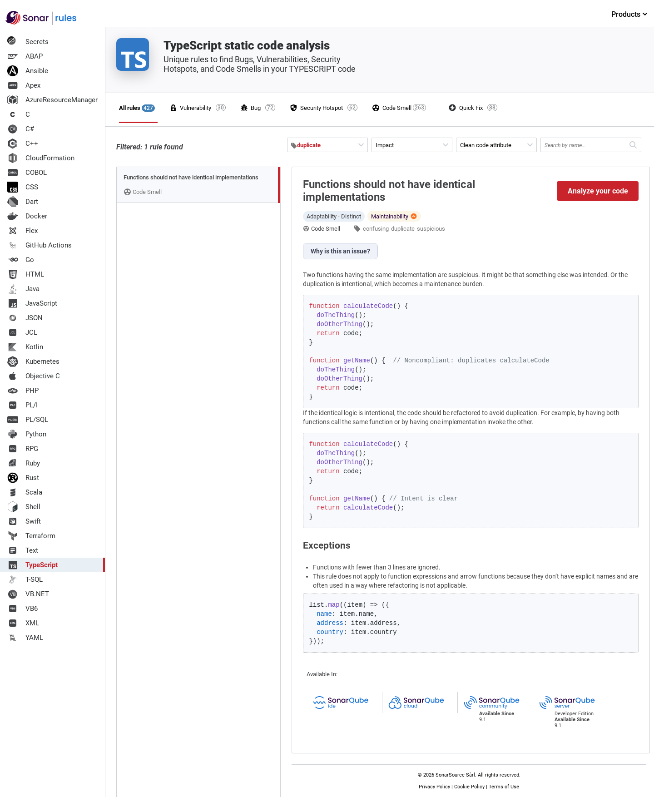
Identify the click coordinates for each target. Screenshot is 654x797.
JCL (22, 332)
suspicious (431, 228)
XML (23, 623)
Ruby (23, 463)
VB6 (22, 608)
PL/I (22, 405)
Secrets (28, 41)
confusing (376, 228)
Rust (23, 477)
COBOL (27, 172)
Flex (22, 230)
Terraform (31, 535)
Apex (23, 85)
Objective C (33, 376)
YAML (25, 637)
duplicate (403, 228)
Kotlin (25, 347)
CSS (22, 187)
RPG (22, 448)
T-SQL (25, 579)
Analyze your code (598, 191)
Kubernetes (33, 361)
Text (22, 550)
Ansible (27, 70)
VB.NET (28, 594)
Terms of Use (504, 787)
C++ (22, 143)
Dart (22, 201)
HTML (25, 274)
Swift (24, 521)
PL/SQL (27, 419)
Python (26, 434)
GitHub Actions (39, 245)
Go (20, 259)
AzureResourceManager (52, 99)
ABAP (25, 56)
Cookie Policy (469, 787)
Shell (23, 506)
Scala (24, 492)
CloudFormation (40, 158)
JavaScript (32, 303)
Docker (27, 216)
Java (23, 288)
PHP (23, 390)
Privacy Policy (434, 787)
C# (20, 129)
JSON (25, 317)
